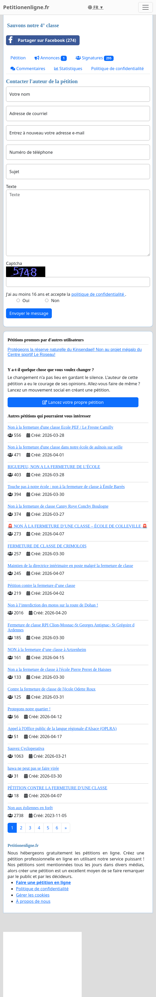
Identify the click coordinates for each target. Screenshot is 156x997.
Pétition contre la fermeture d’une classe (41, 585)
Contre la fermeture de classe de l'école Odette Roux (52, 689)
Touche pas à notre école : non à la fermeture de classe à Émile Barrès (66, 486)
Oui (26, 300)
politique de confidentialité (98, 294)
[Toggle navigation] (145, 7)
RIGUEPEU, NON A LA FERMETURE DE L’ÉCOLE (54, 466)
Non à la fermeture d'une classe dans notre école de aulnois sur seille (65, 447)
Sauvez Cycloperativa (26, 748)
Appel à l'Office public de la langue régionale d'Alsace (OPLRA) (62, 728)
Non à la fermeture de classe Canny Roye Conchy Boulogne (58, 506)
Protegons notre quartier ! (29, 709)
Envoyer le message (28, 313)
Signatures (95, 58)
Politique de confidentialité (117, 68)
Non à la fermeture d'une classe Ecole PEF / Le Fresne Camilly (60, 427)
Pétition (18, 58)
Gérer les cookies (32, 895)
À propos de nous (33, 901)
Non (55, 300)
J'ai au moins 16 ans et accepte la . (66, 294)
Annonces (51, 58)
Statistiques (68, 68)
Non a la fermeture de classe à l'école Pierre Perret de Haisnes (59, 669)
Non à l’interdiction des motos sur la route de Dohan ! (53, 605)
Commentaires (27, 68)
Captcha (14, 263)
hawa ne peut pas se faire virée (33, 768)
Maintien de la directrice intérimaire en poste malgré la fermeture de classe (70, 565)
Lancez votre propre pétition (73, 402)
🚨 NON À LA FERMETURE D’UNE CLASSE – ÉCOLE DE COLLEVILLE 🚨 (77, 526)
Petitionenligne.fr (26, 7)
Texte (11, 186)
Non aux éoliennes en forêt (30, 808)
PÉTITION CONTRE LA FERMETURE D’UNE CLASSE (57, 788)
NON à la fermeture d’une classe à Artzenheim (47, 649)
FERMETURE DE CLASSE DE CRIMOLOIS (47, 546)
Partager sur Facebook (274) (41, 40)
